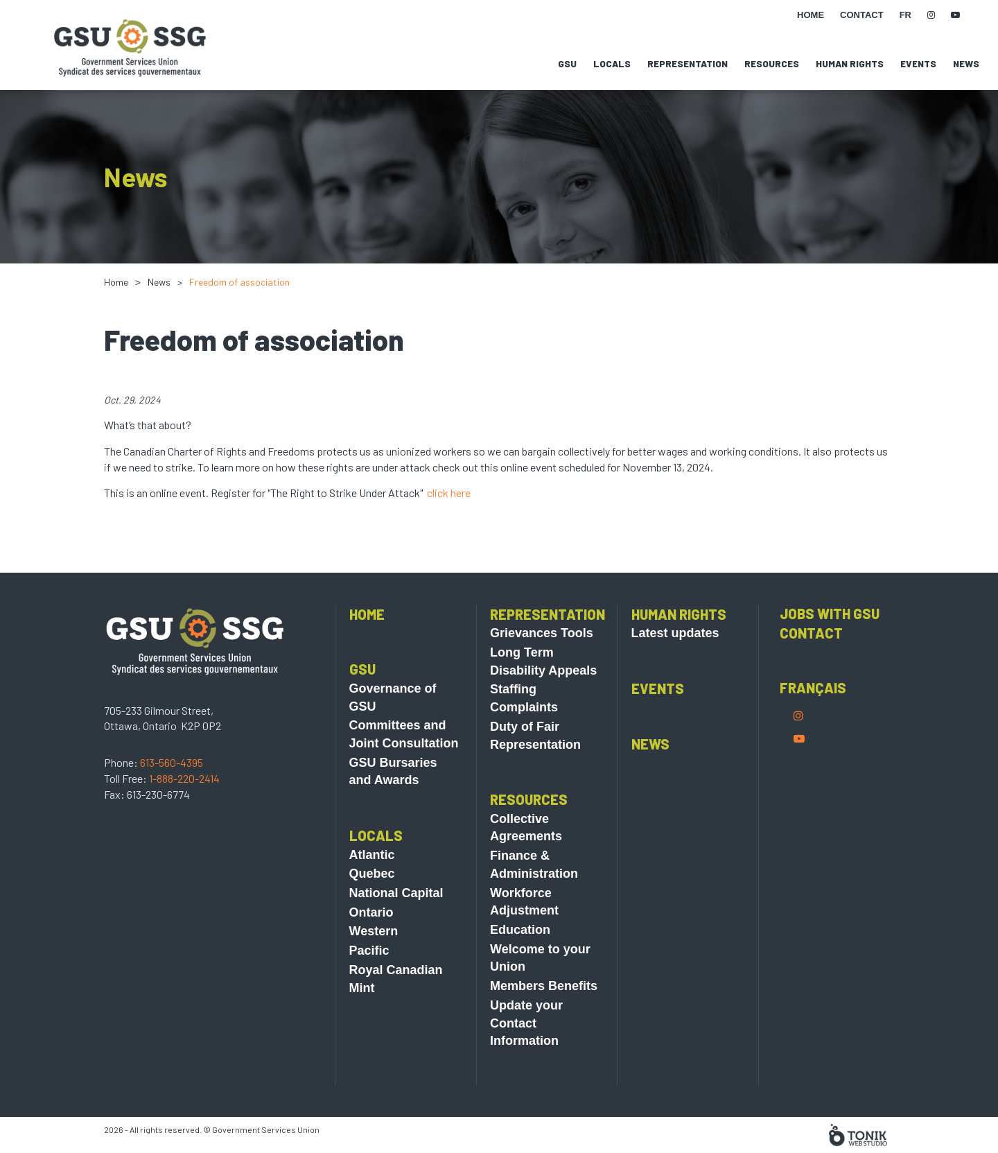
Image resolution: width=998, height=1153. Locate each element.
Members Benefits (543, 1018)
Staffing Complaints (524, 731)
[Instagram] (798, 747)
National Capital (396, 926)
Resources (771, 64)
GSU (567, 64)
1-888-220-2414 (184, 810)
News (966, 64)
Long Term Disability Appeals (543, 694)
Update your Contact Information (526, 1055)
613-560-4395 (171, 794)
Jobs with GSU (829, 646)
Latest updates (675, 666)
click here (449, 492)
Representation (687, 64)
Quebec (372, 906)
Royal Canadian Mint (396, 1012)
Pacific (369, 983)
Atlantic (372, 887)
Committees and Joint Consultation (404, 767)
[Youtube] (799, 770)
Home (116, 282)
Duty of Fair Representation (535, 768)
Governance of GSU (393, 730)
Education (520, 962)
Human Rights (850, 64)
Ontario (371, 945)
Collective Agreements (526, 860)
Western (374, 964)
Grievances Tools (541, 666)
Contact (811, 665)
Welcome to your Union (540, 991)
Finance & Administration (534, 897)
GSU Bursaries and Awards (393, 804)
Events (918, 64)
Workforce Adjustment (524, 935)
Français (813, 720)
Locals (612, 64)
